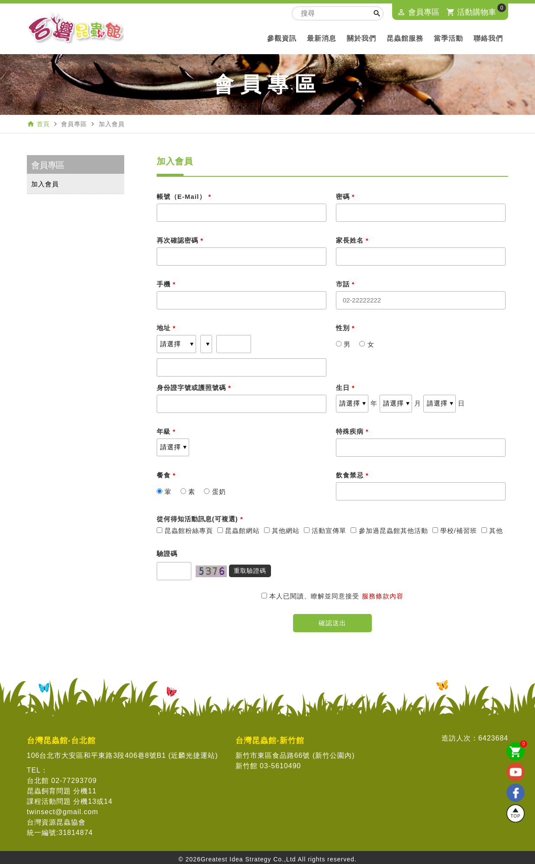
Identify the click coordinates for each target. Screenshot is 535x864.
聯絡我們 (488, 38)
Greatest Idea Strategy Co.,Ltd (248, 859)
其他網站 (282, 530)
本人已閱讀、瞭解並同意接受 (311, 596)
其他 (492, 530)
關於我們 (361, 38)
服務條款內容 (382, 596)
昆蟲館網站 (238, 530)
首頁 (43, 123)
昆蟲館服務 (405, 38)
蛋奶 (215, 491)
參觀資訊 (282, 38)
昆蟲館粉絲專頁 (185, 530)
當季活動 (448, 38)
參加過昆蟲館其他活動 (389, 530)
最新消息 (321, 38)
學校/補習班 (454, 530)
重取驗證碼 (250, 570)
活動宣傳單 (325, 530)
